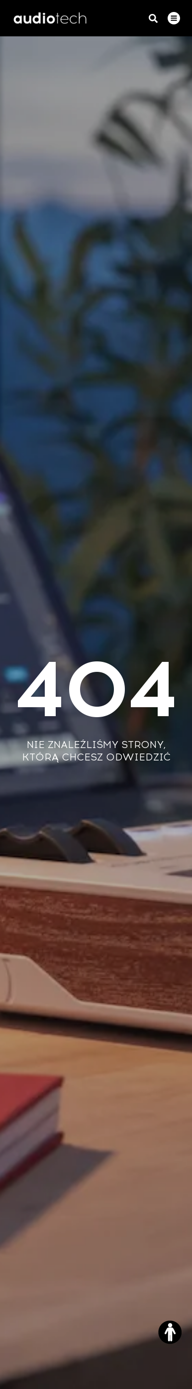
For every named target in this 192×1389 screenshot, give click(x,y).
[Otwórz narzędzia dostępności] (170, 1332)
